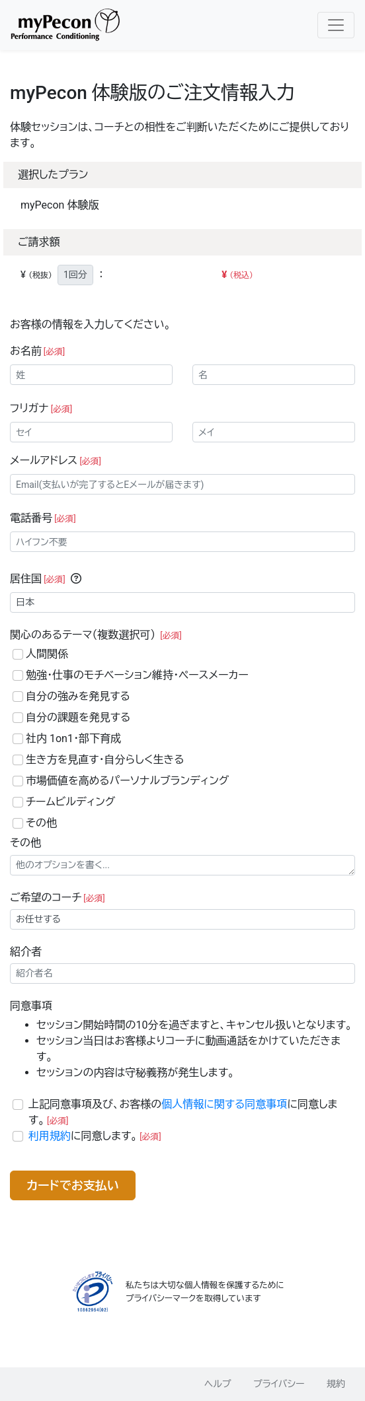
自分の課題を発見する (78, 717)
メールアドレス (55, 460)
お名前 (37, 351)
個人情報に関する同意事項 (224, 1104)
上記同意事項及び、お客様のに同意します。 (183, 1112)
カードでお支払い (72, 1185)
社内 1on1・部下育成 (73, 738)
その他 (41, 823)
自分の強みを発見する (78, 696)
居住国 (37, 578)
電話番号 (43, 518)
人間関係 (47, 654)
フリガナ (41, 408)
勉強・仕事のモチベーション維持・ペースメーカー (137, 675)
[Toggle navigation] (335, 25)
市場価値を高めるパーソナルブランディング (127, 780)
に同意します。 (94, 1136)
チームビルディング (70, 802)
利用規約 (49, 1136)
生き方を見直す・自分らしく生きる (105, 759)
